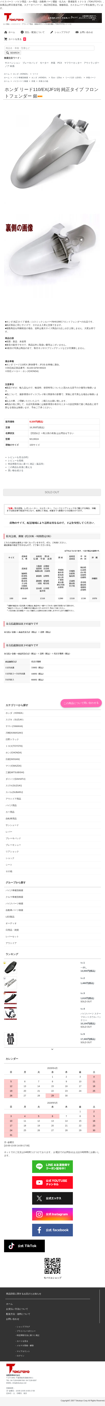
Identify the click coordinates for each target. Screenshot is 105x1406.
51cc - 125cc (56, 77)
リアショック (12, 851)
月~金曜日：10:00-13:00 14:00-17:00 (20, 1391)
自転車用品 (11, 818)
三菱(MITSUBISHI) (15, 772)
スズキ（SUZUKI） (15, 719)
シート (9, 864)
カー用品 (10, 812)
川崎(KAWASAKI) (14, 733)
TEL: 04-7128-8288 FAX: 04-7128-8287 (21, 1380)
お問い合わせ (84, 32)
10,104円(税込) (88, 1023)
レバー (9, 831)
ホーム (9, 32)
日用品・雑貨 (12, 930)
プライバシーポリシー (26, 1331)
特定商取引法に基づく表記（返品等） (26, 464)
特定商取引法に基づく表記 (28, 1335)
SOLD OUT (52, 492)
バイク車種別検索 (20, 77)
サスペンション (12, 63)
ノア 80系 (9, 66)
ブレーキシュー (13, 845)
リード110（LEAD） (74, 77)
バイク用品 (11, 805)
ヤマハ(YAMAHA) (14, 726)
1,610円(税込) (87, 998)
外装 (53, 63)
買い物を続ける (15, 470)
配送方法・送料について (18, 1314)
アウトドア (11, 943)
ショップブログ (60, 32)
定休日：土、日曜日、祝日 (16, 1393)
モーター (44, 63)
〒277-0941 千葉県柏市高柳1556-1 (19, 1378)
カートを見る (15, 39)
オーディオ (11, 923)
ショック (10, 858)
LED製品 (10, 916)
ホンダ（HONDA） (21, 74)
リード (35, 74)
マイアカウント (23, 1351)
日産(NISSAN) (13, 759)
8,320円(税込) (36, 421)
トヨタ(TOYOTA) (14, 746)
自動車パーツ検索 (14, 910)
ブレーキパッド (30, 63)
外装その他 (43, 81)
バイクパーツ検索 (20, 81)
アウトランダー (91, 63)
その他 (9, 871)
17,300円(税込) (88, 1039)
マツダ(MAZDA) (13, 765)
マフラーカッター (73, 63)
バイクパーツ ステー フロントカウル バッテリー (91, 1014)
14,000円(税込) (88, 971)
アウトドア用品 (13, 798)
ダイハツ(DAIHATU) (15, 779)
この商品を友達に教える (20, 467)
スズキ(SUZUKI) (14, 785)
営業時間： (10, 1388)
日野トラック (12, 739)
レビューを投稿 (15, 460)
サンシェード (12, 825)
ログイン (20, 1356)
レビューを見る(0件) (18, 457)
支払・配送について (32, 32)
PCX (60, 63)
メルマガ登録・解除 (25, 1345)
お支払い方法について (17, 1309)
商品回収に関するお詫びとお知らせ (23, 1293)
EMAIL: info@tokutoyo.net (16, 1383)
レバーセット (12, 936)
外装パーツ (91, 77)
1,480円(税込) (87, 983)
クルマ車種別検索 (14, 897)
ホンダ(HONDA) (14, 752)
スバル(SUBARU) (14, 792)
